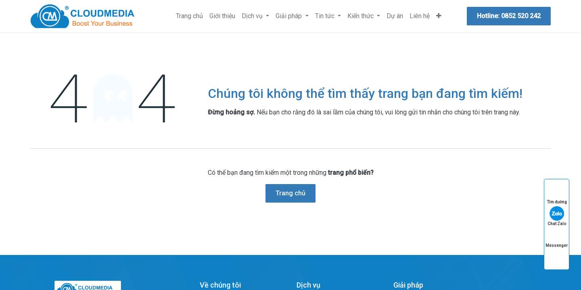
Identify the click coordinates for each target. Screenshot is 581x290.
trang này (506, 112)
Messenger (556, 238)
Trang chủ (290, 193)
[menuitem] (189, 16)
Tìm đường (557, 194)
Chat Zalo (557, 216)
